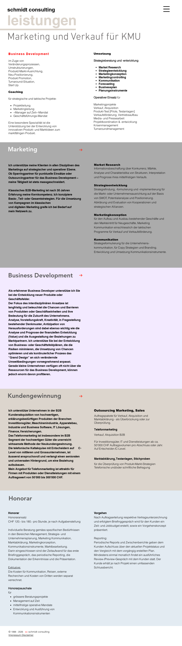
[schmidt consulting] (31, 9)
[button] (166, 9)
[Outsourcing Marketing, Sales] (122, 410)
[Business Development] (46, 275)
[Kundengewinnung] (38, 395)
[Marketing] (27, 149)
